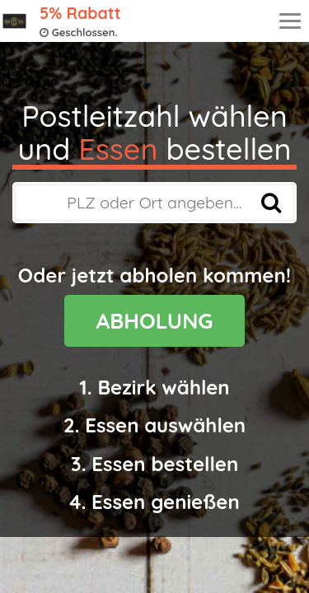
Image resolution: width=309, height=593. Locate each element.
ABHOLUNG (154, 320)
